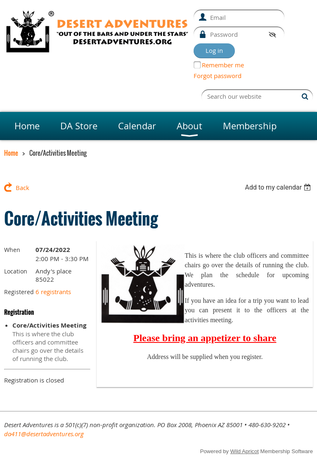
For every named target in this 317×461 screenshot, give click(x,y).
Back (22, 187)
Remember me (223, 65)
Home (11, 152)
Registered (19, 292)
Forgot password (217, 75)
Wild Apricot (244, 451)
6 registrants (53, 292)
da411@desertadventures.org (44, 434)
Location (15, 271)
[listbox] (279, 187)
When (12, 250)
